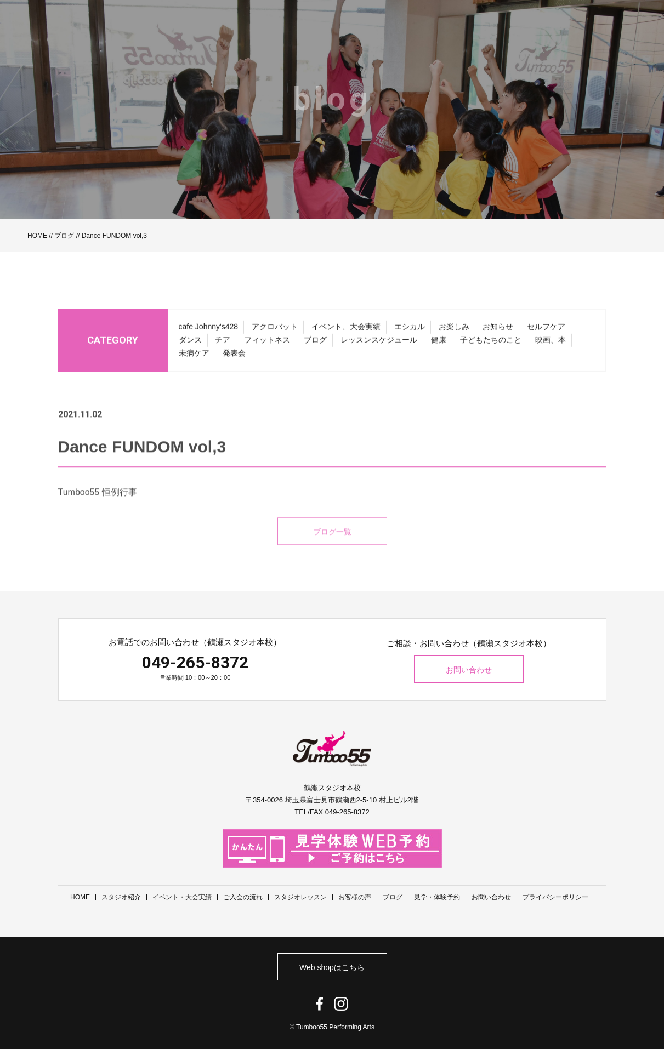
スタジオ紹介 (121, 897)
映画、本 (550, 344)
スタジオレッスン (300, 897)
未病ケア (194, 358)
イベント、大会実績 (346, 331)
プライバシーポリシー (555, 897)
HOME (37, 236)
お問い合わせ (469, 669)
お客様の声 (354, 897)
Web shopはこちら (332, 967)
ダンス (190, 344)
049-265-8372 (195, 662)
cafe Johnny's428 (209, 331)
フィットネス (267, 344)
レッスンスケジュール (378, 344)
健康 (438, 344)
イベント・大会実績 (182, 897)
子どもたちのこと (490, 344)
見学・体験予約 (437, 897)
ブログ (64, 236)
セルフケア (546, 331)
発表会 (234, 358)
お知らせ (498, 331)
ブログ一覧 (332, 545)
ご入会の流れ (243, 897)
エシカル (409, 331)
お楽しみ (454, 331)
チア (222, 344)
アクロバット (275, 331)
